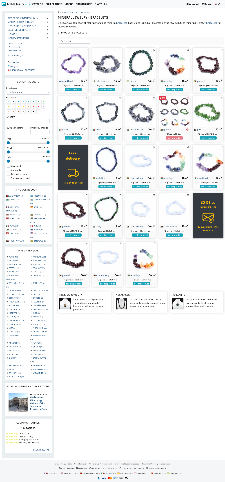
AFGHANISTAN (16, 196)
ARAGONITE (39, 268)
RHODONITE (39, 350)
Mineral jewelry (18, 37)
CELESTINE (15, 290)
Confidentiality (80, 464)
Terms (56, 464)
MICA (12, 328)
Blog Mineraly (66, 468)
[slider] (8, 142)
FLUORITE (14, 305)
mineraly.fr (51, 473)
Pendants (15, 50)
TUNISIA (14, 233)
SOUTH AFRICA (16, 241)
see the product (73, 89)
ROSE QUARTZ (16, 354)
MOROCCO (15, 218)
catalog (64, 12)
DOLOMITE (15, 298)
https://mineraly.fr (157, 468)
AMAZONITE (39, 257)
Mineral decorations (21, 22)
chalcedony (135, 178)
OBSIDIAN (14, 332)
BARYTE (38, 272)
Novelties (13, 62)
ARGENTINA (40, 196)
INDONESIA (15, 214)
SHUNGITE (15, 358)
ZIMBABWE (40, 241)
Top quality (15, 66)
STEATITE (14, 369)
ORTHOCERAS (40, 332)
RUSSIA (38, 229)
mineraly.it (107, 473)
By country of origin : (39, 128)
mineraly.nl (141, 473)
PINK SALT (14, 343)
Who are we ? (94, 464)
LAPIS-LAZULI (40, 320)
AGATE (13, 257)
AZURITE (14, 272)
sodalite (99, 178)
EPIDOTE (38, 298)
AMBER (13, 260)
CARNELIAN (39, 283)
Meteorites (15, 55)
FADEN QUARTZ (17, 302)
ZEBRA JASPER (16, 376)
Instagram (94, 468)
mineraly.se (174, 473)
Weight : (10, 148)
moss (131, 80)
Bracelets (15, 43)
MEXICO (14, 226)
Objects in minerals (20, 30)
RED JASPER (15, 350)
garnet (199, 80)
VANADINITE (39, 373)
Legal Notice (66, 464)
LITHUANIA (40, 214)
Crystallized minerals (22, 26)
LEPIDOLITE (15, 324)
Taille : (9, 157)
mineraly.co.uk (69, 473)
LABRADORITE (16, 320)
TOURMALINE (40, 369)
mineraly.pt (157, 473)
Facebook (81, 468)
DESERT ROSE (16, 294)
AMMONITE (15, 264)
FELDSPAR (38, 302)
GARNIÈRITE (39, 305)
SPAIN (38, 207)
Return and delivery (110, 464)
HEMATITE (14, 313)
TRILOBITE (15, 373)
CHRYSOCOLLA (40, 290)
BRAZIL (14, 199)
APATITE (14, 268)
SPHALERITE (39, 365)
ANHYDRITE (39, 264)
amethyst (66, 80)
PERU (37, 226)
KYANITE (38, 316)
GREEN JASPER (40, 309)
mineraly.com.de (89, 473)
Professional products (22, 70)
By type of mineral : (15, 128)
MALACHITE (39, 324)
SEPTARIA (38, 354)
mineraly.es (124, 473)
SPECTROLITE (16, 365)
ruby (97, 226)
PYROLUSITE (15, 347)
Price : (9, 139)
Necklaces (15, 47)
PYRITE (37, 343)
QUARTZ (38, 347)
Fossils (14, 34)
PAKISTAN (14, 229)
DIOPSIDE (38, 294)
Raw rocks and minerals (23, 18)
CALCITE (38, 275)
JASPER (14, 316)
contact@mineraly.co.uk (133, 468)
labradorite (101, 80)
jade (198, 129)
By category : (12, 88)
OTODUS (14, 335)
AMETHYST (39, 260)
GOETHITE (15, 309)
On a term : (11, 117)
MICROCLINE (40, 328)
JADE (36, 313)
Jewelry (74, 12)
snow (64, 129)
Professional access (130, 464)
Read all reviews (41, 450)
